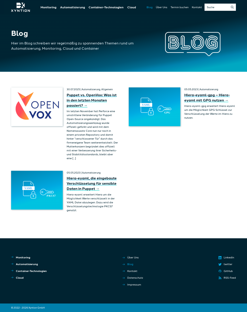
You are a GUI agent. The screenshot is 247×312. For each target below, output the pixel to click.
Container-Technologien (106, 7)
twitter (225, 264)
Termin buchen (180, 7)
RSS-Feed (227, 278)
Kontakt (197, 7)
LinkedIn (226, 258)
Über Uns (161, 7)
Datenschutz (133, 277)
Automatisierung (72, 7)
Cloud (131, 7)
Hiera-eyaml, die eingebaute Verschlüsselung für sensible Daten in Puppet (92, 183)
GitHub (226, 271)
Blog (150, 7)
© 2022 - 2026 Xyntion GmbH (28, 307)
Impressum (132, 284)
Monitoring (48, 7)
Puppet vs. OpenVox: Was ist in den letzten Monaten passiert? (92, 100)
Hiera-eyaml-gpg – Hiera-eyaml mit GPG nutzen (207, 97)
